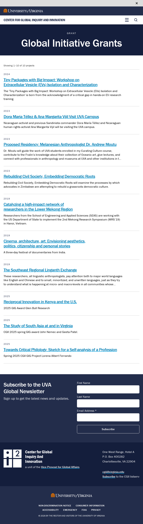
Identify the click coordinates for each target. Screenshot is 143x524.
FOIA (84, 509)
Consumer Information (90, 505)
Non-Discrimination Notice (55, 505)
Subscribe (108, 476)
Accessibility (50, 509)
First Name (83, 383)
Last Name (83, 396)
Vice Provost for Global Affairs (60, 467)
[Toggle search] (135, 20)
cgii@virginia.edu (113, 472)
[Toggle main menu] (126, 20)
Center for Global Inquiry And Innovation (34, 20)
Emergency (70, 509)
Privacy (96, 509)
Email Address (87, 410)
